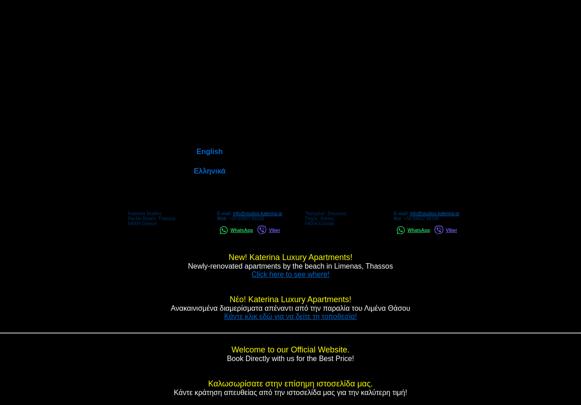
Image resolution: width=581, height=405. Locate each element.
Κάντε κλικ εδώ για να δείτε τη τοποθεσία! (290, 316)
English (210, 151)
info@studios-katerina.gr (257, 213)
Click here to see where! (290, 274)
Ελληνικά (210, 171)
